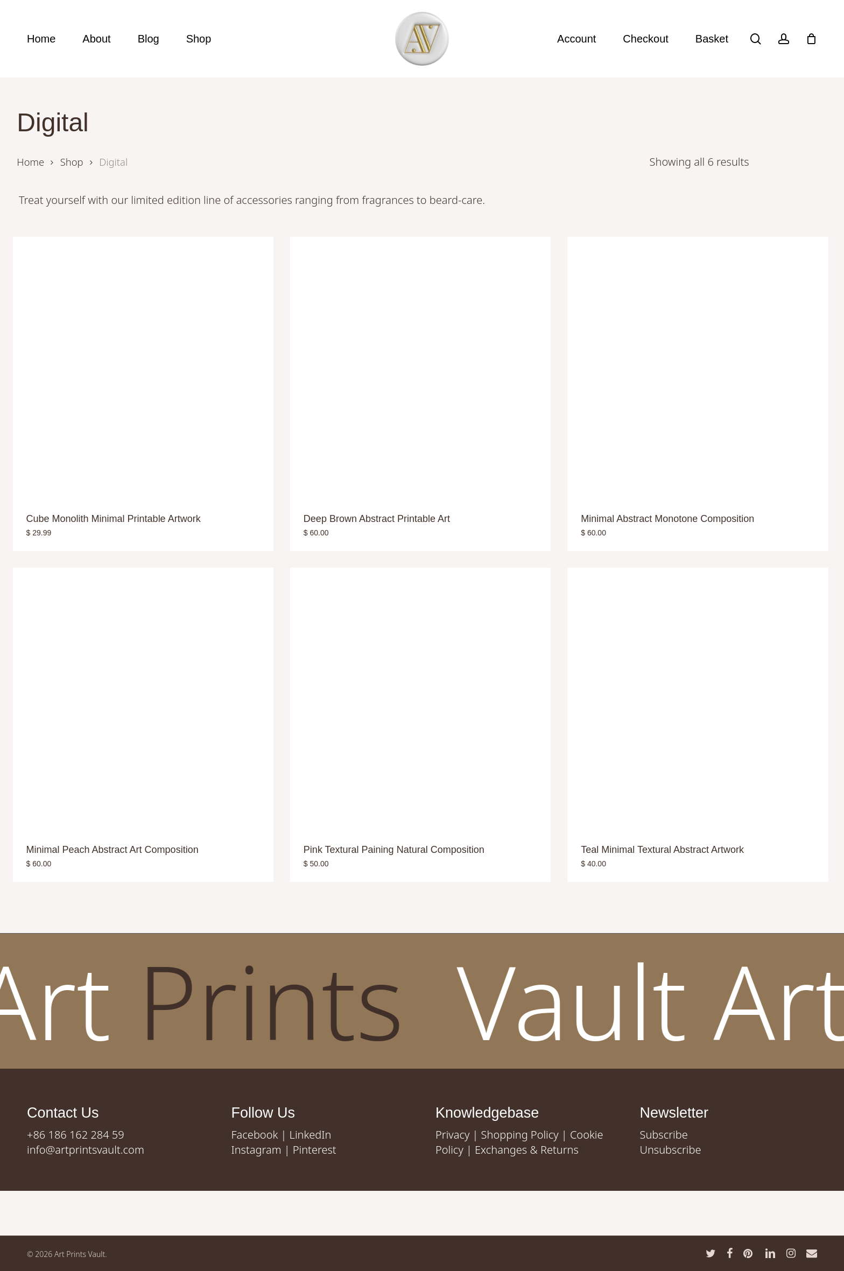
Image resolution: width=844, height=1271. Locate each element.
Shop (71, 161)
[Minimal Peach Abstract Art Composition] (143, 698)
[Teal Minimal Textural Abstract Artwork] (697, 698)
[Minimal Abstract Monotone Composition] (697, 367)
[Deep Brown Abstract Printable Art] (420, 367)
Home (30, 161)
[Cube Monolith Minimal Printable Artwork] (143, 367)
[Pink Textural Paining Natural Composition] (420, 698)
